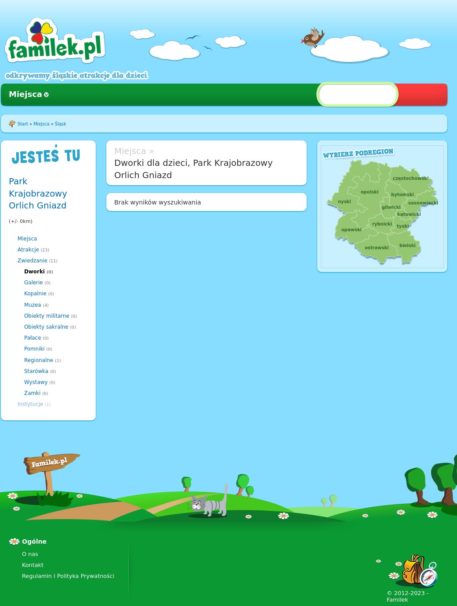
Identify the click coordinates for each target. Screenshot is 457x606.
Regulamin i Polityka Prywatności (68, 576)
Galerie (33, 283)
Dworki (34, 272)
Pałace (32, 338)
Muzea (32, 305)
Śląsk (60, 124)
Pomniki (34, 349)
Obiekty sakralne (46, 327)
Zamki (32, 393)
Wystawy (36, 382)
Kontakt (33, 565)
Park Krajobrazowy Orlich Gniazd (38, 193)
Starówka (36, 371)
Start (23, 124)
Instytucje (30, 404)
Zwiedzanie (32, 261)
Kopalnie (35, 293)
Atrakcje (28, 250)
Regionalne (38, 360)
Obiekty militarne (46, 316)
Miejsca (25, 94)
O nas (30, 554)
